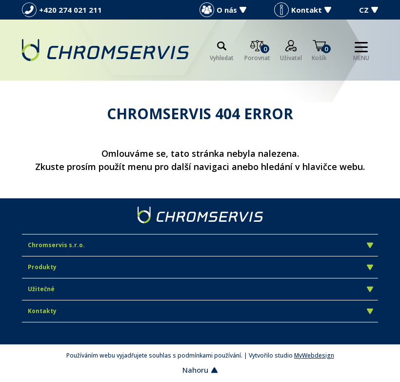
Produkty (200, 267)
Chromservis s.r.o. (200, 245)
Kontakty (200, 311)
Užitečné (200, 289)
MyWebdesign (314, 355)
